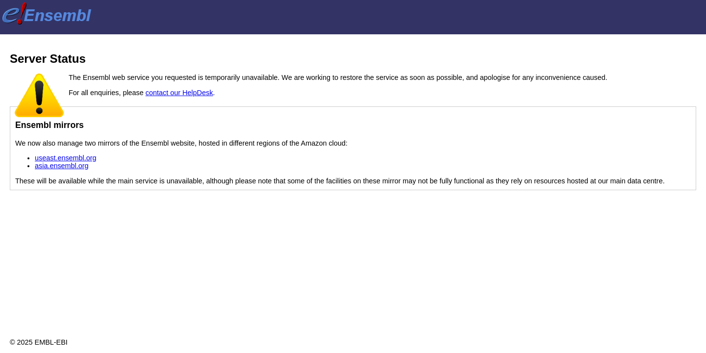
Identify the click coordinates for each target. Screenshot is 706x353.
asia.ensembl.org (62, 166)
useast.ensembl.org (66, 158)
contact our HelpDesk (179, 93)
